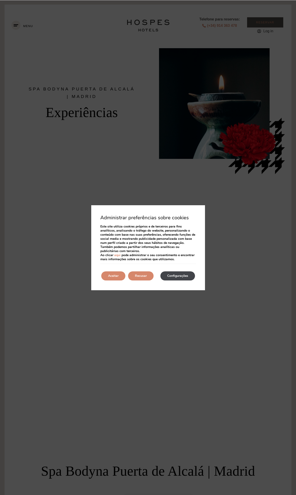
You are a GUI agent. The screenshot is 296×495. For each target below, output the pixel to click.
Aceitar (113, 276)
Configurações (177, 276)
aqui (117, 255)
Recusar (141, 276)
